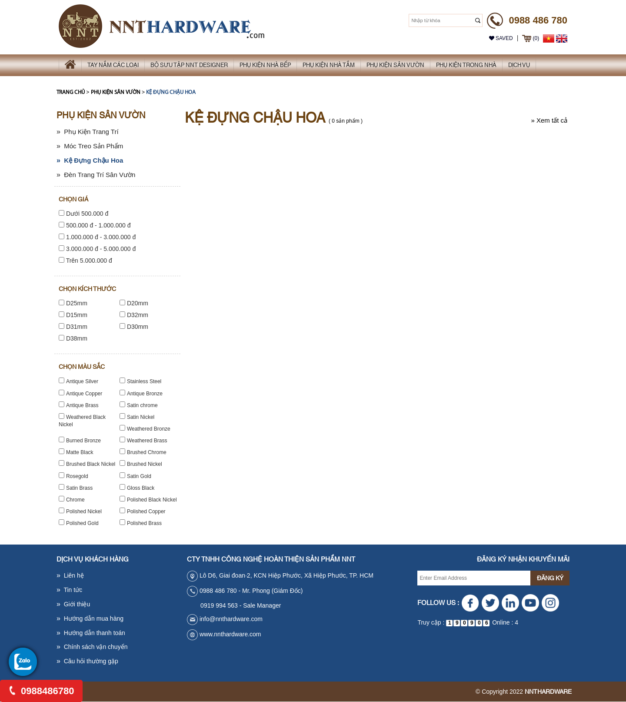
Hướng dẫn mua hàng (90, 618)
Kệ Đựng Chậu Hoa (171, 92)
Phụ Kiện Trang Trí (88, 131)
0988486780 (41, 690)
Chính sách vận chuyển (92, 646)
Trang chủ (71, 92)
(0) (530, 38)
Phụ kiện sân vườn (115, 92)
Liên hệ (70, 575)
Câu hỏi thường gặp (87, 661)
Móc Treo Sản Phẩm (90, 146)
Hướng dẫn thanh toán (91, 632)
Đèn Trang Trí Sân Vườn (96, 174)
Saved (501, 38)
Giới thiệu (73, 604)
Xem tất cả (549, 120)
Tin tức (69, 589)
